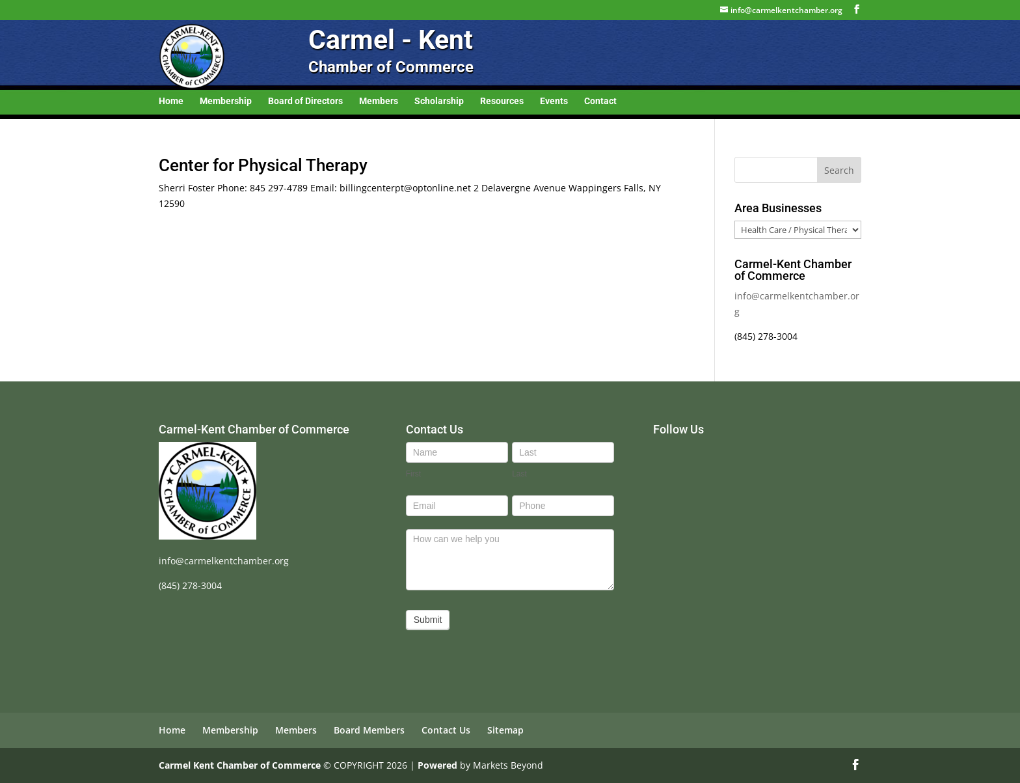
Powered (437, 765)
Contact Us (446, 730)
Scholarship (439, 101)
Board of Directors (305, 101)
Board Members (369, 730)
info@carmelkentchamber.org (224, 561)
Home (171, 101)
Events (554, 101)
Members (378, 101)
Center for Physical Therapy (263, 165)
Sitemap (505, 730)
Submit (428, 619)
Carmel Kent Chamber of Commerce (240, 765)
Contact (600, 101)
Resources (502, 101)
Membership (226, 101)
